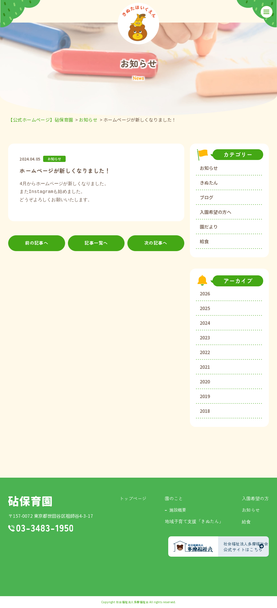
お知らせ (209, 167)
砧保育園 (30, 501)
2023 (205, 337)
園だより (209, 226)
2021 (205, 366)
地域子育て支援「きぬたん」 (194, 521)
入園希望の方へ (215, 211)
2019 (205, 396)
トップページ (133, 498)
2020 (205, 381)
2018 (205, 410)
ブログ (206, 197)
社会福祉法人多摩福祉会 (132, 602)
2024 (205, 322)
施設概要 (177, 510)
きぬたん (209, 182)
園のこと (174, 498)
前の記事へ (37, 243)
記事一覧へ (96, 243)
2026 (205, 293)
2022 (205, 352)
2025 (205, 308)
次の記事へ (156, 243)
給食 (204, 241)
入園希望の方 (255, 498)
